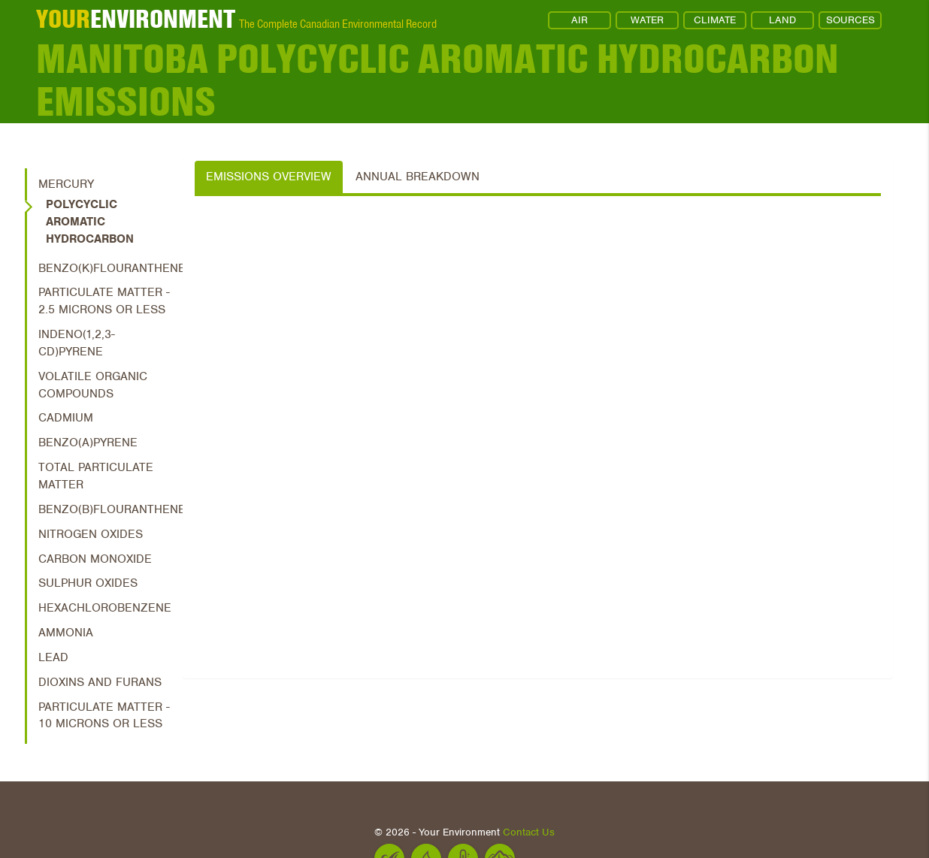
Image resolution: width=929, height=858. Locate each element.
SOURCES (850, 20)
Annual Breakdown (418, 176)
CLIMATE (715, 20)
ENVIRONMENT (135, 18)
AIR (579, 20)
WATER (647, 20)
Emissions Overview (268, 176)
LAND (782, 20)
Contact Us (529, 832)
